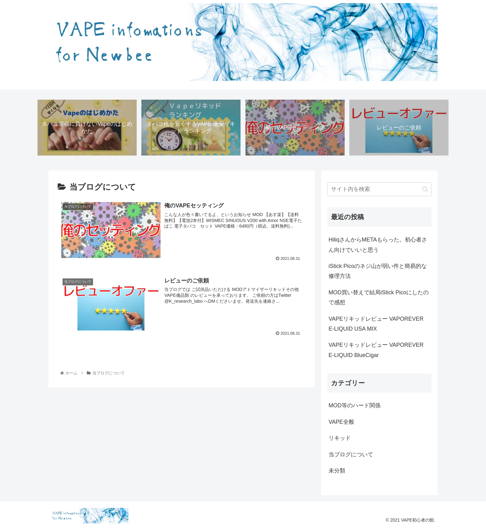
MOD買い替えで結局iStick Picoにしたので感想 (379, 297)
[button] (425, 189)
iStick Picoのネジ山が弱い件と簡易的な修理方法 (378, 271)
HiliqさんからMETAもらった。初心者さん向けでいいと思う (378, 245)
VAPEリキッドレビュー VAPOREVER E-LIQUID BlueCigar (376, 350)
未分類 (337, 471)
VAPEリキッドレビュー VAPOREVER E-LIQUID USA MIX (376, 324)
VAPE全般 (341, 422)
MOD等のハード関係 (355, 405)
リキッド (340, 438)
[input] (379, 189)
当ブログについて (351, 454)
